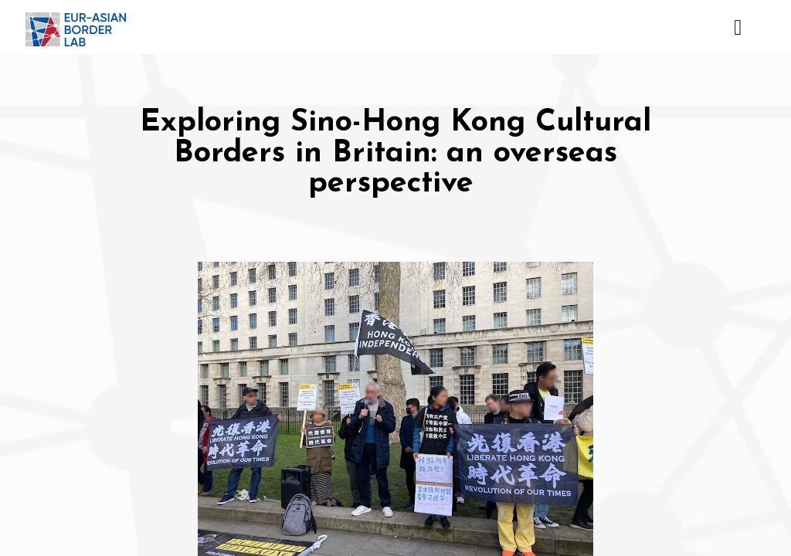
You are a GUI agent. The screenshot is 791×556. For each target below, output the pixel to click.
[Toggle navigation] (737, 27)
